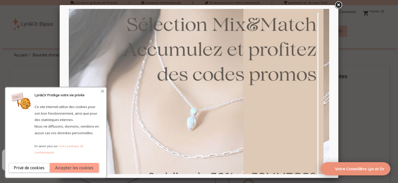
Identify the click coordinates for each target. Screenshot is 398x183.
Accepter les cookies (74, 168)
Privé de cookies (29, 168)
